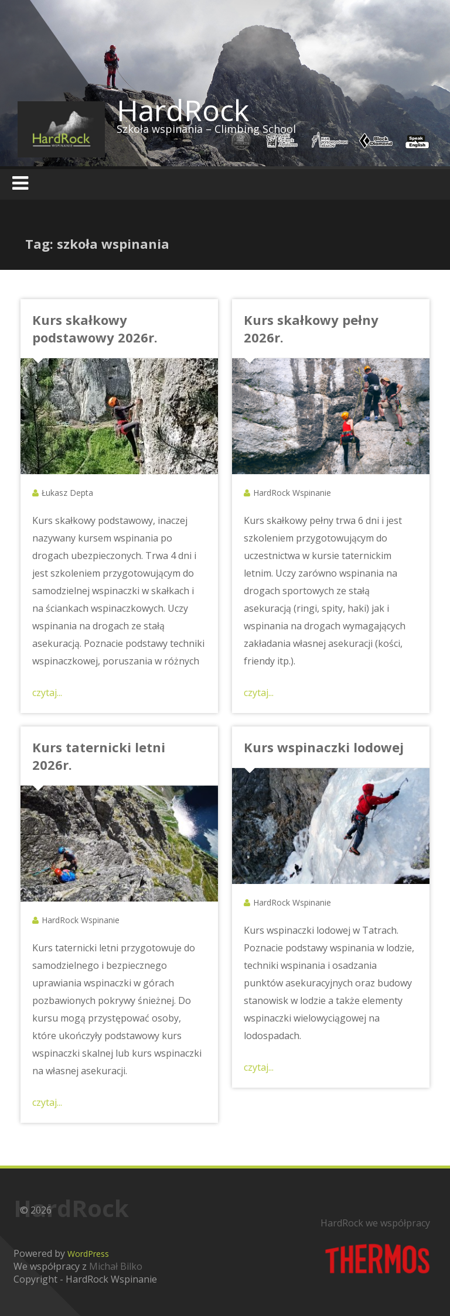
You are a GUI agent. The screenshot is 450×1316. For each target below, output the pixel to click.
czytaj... (47, 692)
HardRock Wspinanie (292, 492)
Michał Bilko (115, 1266)
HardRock (183, 110)
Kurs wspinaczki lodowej (324, 747)
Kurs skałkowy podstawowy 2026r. (95, 328)
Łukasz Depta (67, 492)
